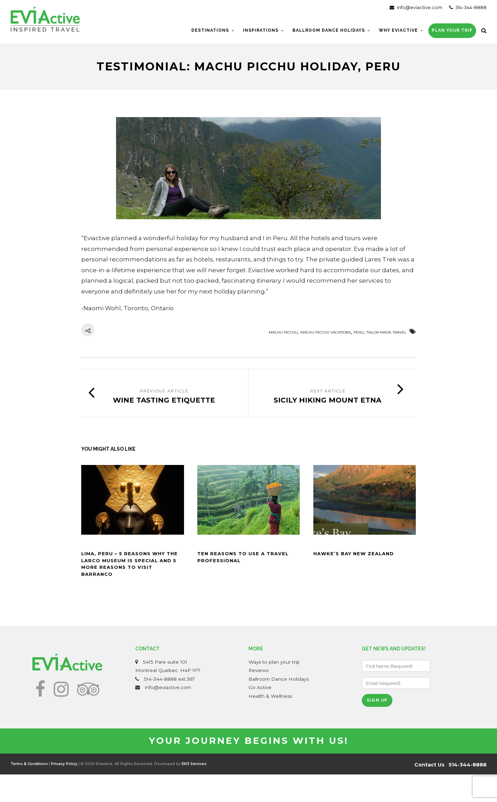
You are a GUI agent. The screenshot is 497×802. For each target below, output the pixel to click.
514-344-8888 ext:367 (169, 679)
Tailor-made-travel (386, 332)
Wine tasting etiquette (164, 400)
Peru (358, 332)
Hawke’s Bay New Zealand (353, 553)
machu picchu (283, 332)
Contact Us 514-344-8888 (450, 765)
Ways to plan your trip (274, 662)
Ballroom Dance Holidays (278, 679)
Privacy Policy (64, 764)
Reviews (258, 670)
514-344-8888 (468, 7)
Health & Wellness (270, 696)
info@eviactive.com (416, 7)
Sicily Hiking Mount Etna (327, 400)
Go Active (260, 687)
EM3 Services (194, 764)
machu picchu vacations (325, 332)
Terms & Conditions (29, 764)
